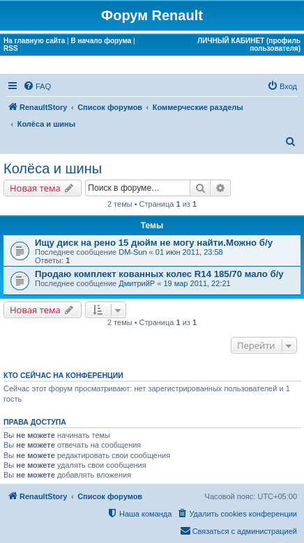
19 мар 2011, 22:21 (196, 283)
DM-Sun (132, 252)
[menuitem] (37, 86)
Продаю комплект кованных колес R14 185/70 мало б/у (159, 274)
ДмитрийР (137, 283)
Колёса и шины (52, 168)
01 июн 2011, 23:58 (189, 252)
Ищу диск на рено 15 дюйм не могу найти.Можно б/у (154, 242)
